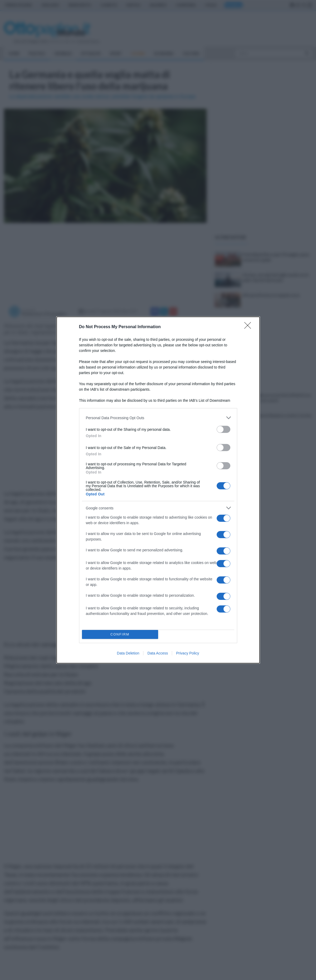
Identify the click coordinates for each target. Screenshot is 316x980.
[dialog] (158, 490)
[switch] (223, 429)
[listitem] (158, 417)
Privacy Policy (187, 653)
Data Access (157, 653)
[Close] (249, 327)
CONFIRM (120, 635)
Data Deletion (128, 653)
